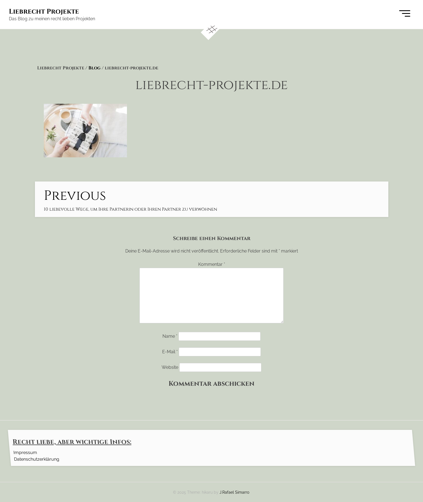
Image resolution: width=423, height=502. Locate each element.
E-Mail (170, 351)
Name (169, 336)
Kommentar (211, 264)
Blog (94, 68)
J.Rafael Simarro (234, 492)
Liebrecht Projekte (44, 11)
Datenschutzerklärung (36, 458)
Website (170, 367)
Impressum (25, 452)
